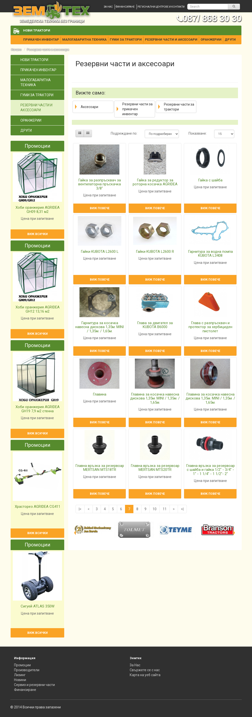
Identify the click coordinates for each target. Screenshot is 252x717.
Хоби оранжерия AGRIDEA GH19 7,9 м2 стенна (38, 409)
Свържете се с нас (145, 670)
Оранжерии (211, 39)
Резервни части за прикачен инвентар (137, 109)
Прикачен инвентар (41, 39)
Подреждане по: (124, 133)
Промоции (22, 665)
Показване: (198, 133)
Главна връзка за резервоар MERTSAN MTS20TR (155, 467)
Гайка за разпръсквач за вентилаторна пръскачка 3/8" (99, 184)
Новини (20, 680)
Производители (26, 670)
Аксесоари (89, 107)
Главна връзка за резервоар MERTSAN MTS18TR (99, 467)
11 (165, 509)
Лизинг (20, 675)
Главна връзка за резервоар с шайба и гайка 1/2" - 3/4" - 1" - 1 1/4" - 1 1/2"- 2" (210, 469)
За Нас (135, 665)
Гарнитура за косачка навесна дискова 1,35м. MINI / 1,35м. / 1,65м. (99, 327)
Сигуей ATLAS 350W (37, 606)
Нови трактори (36, 30)
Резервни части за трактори (179, 106)
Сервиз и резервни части (34, 685)
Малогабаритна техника (84, 39)
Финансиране (125, 6)
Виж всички (37, 234)
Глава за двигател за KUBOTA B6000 (155, 325)
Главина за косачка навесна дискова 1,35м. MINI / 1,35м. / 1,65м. (155, 398)
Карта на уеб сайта (145, 675)
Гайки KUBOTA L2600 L (100, 251)
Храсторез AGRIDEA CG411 (37, 506)
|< (80, 509)
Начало (16, 49)
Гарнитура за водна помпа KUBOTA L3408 (210, 253)
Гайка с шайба (210, 180)
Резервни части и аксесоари (171, 39)
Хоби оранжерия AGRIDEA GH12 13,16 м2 (38, 309)
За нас (108, 6)
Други (230, 39)
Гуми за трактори (126, 39)
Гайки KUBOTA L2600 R (155, 251)
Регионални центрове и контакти (161, 6)
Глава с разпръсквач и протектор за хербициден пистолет (210, 327)
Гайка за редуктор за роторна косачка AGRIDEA (155, 182)
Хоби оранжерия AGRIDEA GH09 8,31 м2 (38, 209)
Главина (99, 394)
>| (182, 509)
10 (155, 509)
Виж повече (100, 208)
